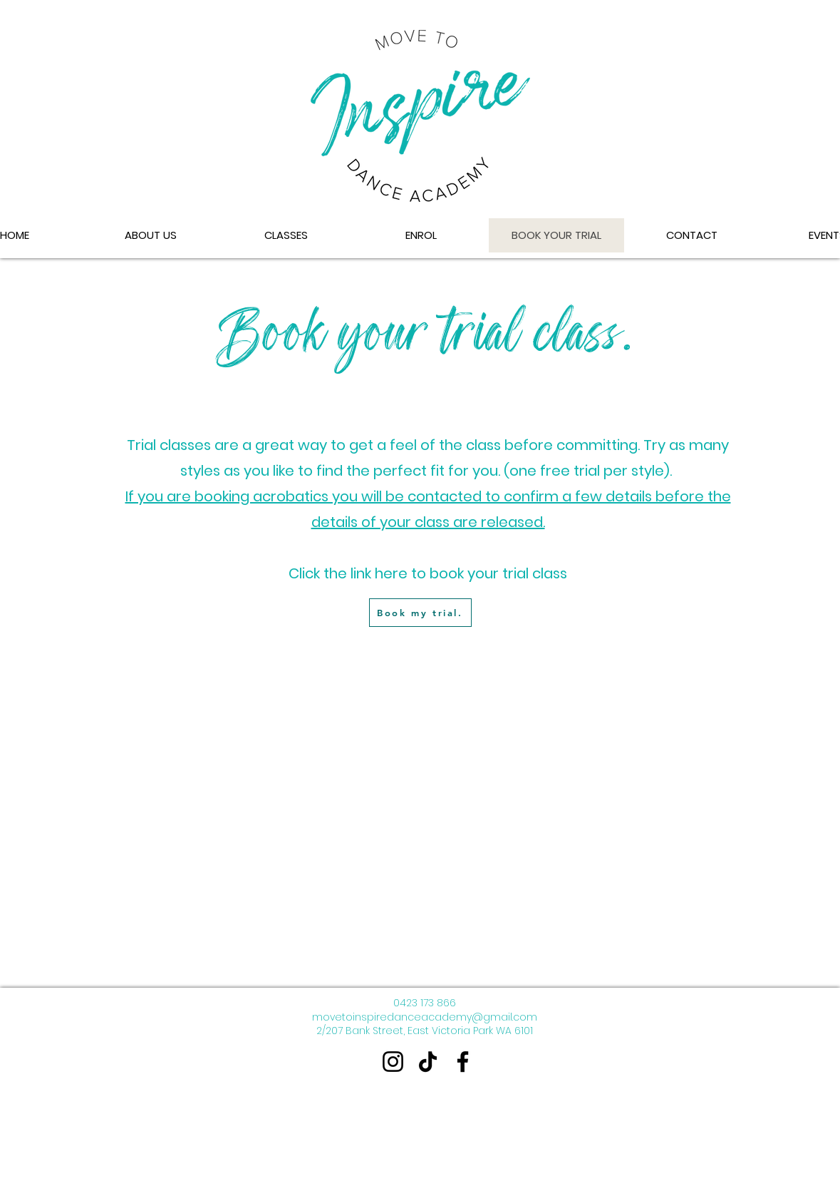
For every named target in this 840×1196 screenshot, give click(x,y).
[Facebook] (463, 1061)
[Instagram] (393, 1061)
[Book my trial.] (420, 612)
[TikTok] (428, 1061)
